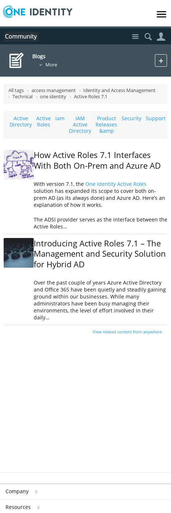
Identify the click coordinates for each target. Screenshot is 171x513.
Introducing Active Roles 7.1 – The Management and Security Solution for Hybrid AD (100, 254)
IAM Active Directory (80, 124)
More (51, 65)
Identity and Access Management (119, 90)
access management (53, 90)
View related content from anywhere (127, 331)
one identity (53, 97)
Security (131, 118)
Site (135, 36)
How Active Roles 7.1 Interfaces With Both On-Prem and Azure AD (97, 160)
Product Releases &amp (106, 124)
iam (59, 118)
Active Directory (21, 121)
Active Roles (43, 121)
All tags (16, 90)
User (161, 36)
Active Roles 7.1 (90, 97)
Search (148, 36)
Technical (22, 97)
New (161, 60)
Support (156, 118)
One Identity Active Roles (115, 183)
